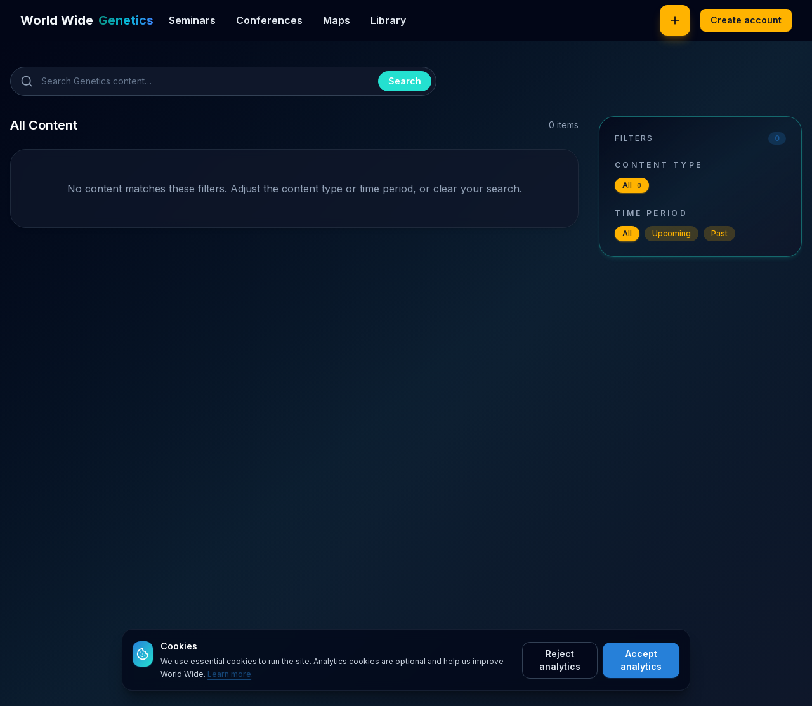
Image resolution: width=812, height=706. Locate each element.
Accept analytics (641, 660)
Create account (746, 20)
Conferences (269, 20)
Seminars (192, 20)
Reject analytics (559, 660)
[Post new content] (675, 20)
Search (404, 81)
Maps (336, 20)
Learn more (229, 674)
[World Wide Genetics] (87, 20)
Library (388, 20)
